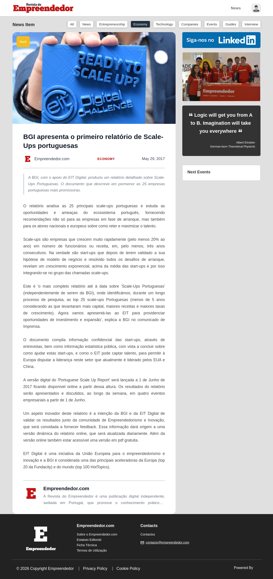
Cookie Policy (128, 568)
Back (23, 42)
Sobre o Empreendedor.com (97, 534)
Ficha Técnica (87, 545)
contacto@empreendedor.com (167, 542)
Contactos (148, 534)
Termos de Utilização (92, 550)
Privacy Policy (95, 568)
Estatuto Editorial (89, 540)
